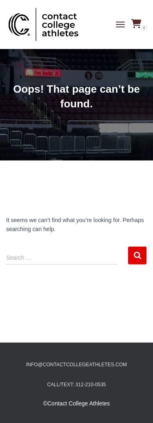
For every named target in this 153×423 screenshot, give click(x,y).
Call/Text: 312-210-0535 (76, 384)
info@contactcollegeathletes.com (76, 364)
